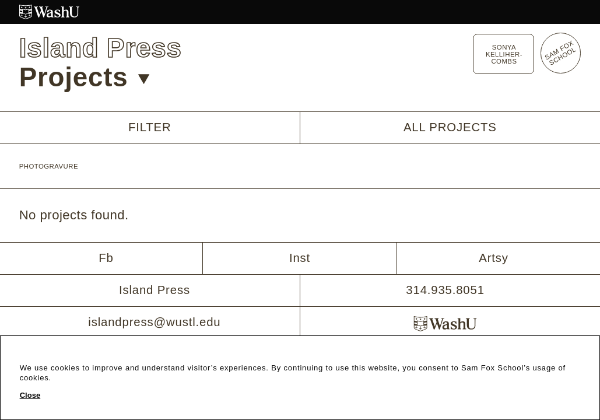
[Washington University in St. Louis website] (300, 12)
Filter (149, 127)
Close (30, 395)
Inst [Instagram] (299, 257)
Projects (84, 77)
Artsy (493, 257)
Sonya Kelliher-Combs (504, 54)
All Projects (450, 127)
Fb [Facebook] (106, 257)
